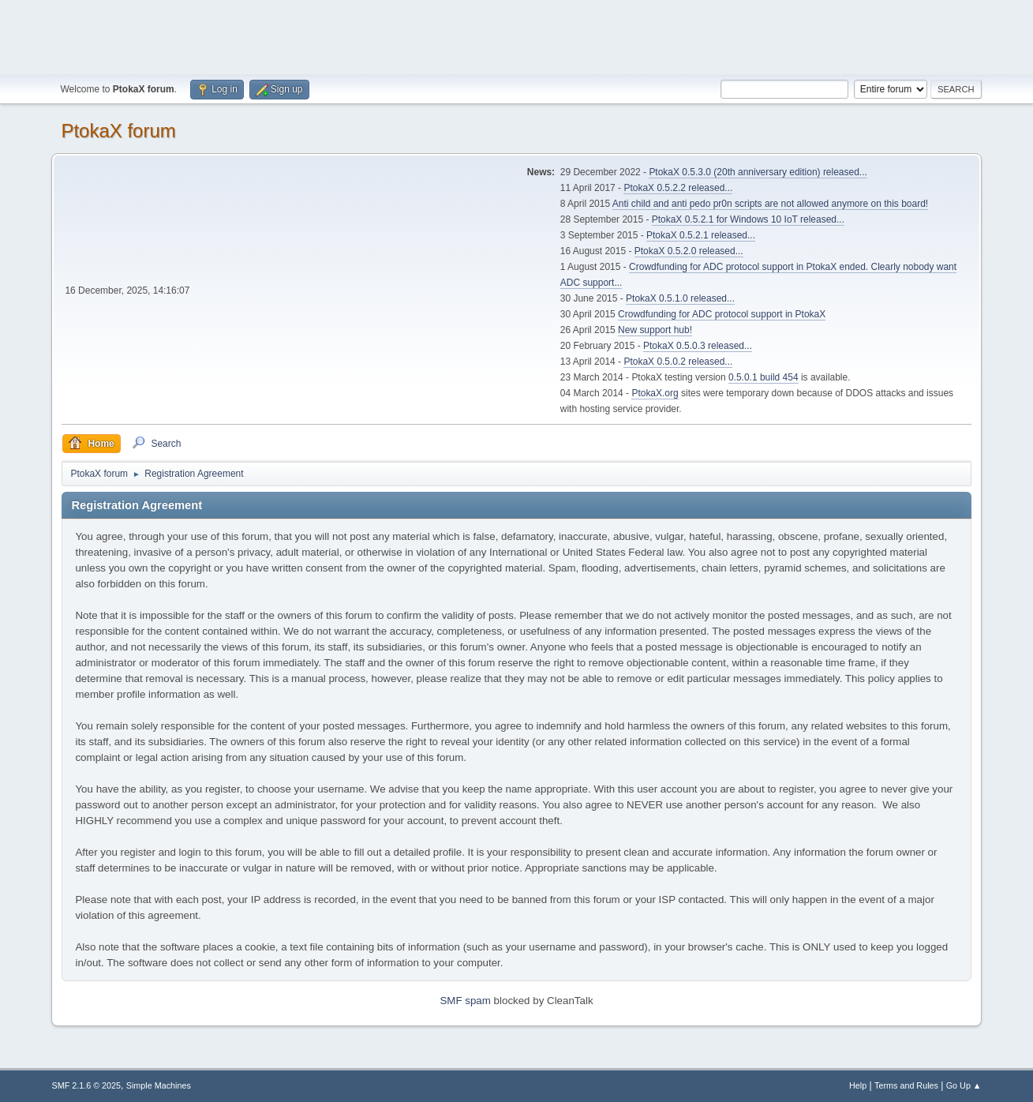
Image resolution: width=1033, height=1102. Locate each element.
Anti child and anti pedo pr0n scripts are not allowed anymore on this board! (770, 203)
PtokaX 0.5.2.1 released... (700, 235)
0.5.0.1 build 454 (763, 377)
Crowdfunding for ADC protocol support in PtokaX (721, 314)
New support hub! (655, 329)
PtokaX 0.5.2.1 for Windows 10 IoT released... (748, 219)
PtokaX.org (654, 393)
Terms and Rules (906, 1085)
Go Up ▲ (964, 1085)
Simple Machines (158, 1085)
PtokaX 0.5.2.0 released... (688, 251)
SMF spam (465, 1000)
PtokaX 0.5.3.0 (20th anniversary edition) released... (757, 172)
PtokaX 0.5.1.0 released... (680, 298)
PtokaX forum (118, 130)
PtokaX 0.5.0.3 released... (697, 345)
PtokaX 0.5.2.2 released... (677, 187)
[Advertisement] (517, 35)
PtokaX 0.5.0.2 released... (677, 361)
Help (857, 1085)
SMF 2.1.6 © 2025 (86, 1085)
